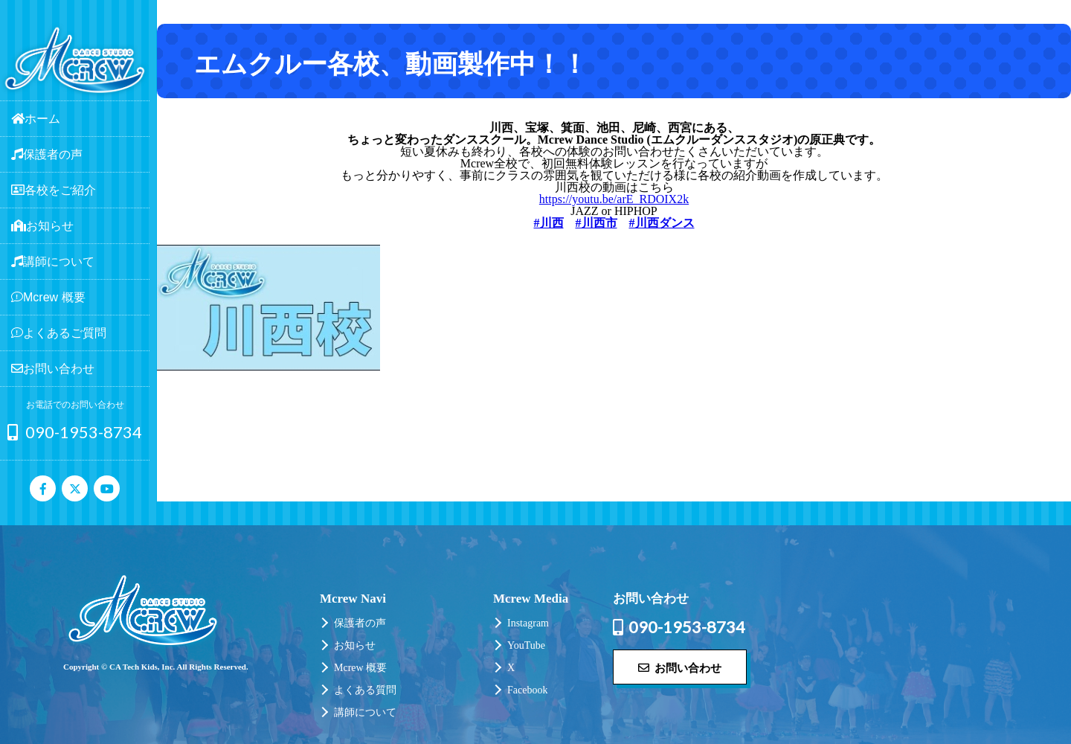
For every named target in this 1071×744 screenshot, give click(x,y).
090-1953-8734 (74, 432)
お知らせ (355, 645)
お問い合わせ (679, 667)
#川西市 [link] (596, 223)
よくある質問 (365, 690)
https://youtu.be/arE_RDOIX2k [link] (614, 199)
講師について (365, 712)
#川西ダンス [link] (662, 223)
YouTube (526, 645)
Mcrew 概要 (360, 667)
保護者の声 (360, 623)
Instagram (528, 623)
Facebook (527, 690)
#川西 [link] (549, 223)
